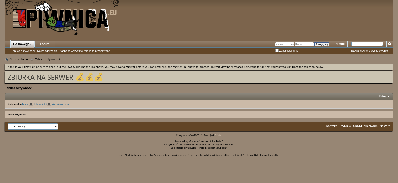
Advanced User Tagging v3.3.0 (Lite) (174, 155)
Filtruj (382, 96)
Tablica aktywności (23, 50)
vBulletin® (194, 141)
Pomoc (340, 44)
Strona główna (19, 59)
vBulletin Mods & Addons (210, 155)
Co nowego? (22, 44)
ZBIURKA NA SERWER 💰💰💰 (55, 77)
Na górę (385, 126)
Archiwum (371, 126)
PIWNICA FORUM (350, 126)
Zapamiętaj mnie (286, 50)
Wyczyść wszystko (60, 104)
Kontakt (331, 126)
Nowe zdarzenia (47, 50)
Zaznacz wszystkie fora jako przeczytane (85, 50)
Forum (44, 44)
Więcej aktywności (17, 114)
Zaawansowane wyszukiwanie (369, 50)
